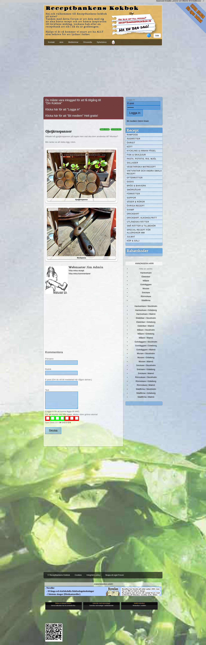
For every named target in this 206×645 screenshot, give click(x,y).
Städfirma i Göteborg (146, 393)
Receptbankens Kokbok (92, 8)
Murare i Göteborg (145, 357)
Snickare (146, 292)
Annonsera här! (144, 263)
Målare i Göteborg (146, 334)
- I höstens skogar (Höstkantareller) (62, 594)
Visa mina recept (76, 270)
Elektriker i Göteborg (145, 322)
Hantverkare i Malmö (146, 314)
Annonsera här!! (103, 584)
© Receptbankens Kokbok (59, 575)
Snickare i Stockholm (146, 365)
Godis (130, 182)
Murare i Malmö (146, 361)
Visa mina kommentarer (80, 273)
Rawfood (132, 135)
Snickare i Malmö (146, 373)
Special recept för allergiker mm (139, 231)
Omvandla (87, 42)
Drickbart (133, 214)
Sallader (132, 163)
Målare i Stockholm (146, 330)
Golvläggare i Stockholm (146, 342)
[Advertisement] (103, 70)
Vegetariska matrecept (141, 167)
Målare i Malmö (146, 338)
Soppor (131, 198)
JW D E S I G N (65, 422)
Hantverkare (146, 273)
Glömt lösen (143, 121)
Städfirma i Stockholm (146, 389)
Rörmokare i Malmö (146, 385)
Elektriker (146, 276)
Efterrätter (135, 178)
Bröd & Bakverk (136, 186)
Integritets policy (93, 575)
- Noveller (49, 588)
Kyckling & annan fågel (141, 151)
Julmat (131, 237)
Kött (130, 147)
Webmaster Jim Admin (86, 267)
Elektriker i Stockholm (146, 318)
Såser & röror (136, 202)
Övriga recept (136, 206)
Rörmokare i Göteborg (146, 381)
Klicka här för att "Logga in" (62, 109)
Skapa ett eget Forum (114, 575)
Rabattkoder (137, 250)
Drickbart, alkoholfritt (142, 218)
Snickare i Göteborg (146, 369)
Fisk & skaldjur (136, 155)
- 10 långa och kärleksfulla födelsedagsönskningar (69, 591)
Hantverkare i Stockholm (145, 306)
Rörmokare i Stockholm (146, 377)
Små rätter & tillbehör (141, 226)
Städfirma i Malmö (146, 397)
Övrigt (131, 143)
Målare (146, 280)
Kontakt (51, 42)
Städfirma (145, 300)
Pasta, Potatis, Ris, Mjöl (141, 159)
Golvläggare (146, 284)
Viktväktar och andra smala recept (144, 172)
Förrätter (133, 194)
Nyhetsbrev (102, 42)
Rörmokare (146, 296)
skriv (61, 42)
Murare (146, 288)
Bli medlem (132, 121)
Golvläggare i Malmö (146, 349)
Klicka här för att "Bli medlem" (64, 115)
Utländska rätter (138, 222)
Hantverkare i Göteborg (146, 310)
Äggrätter (133, 139)
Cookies (78, 575)
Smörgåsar (134, 190)
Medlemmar (73, 42)
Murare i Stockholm (146, 353)
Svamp (130, 210)
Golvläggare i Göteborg (146, 345)
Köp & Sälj (133, 241)
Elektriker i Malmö (146, 326)
